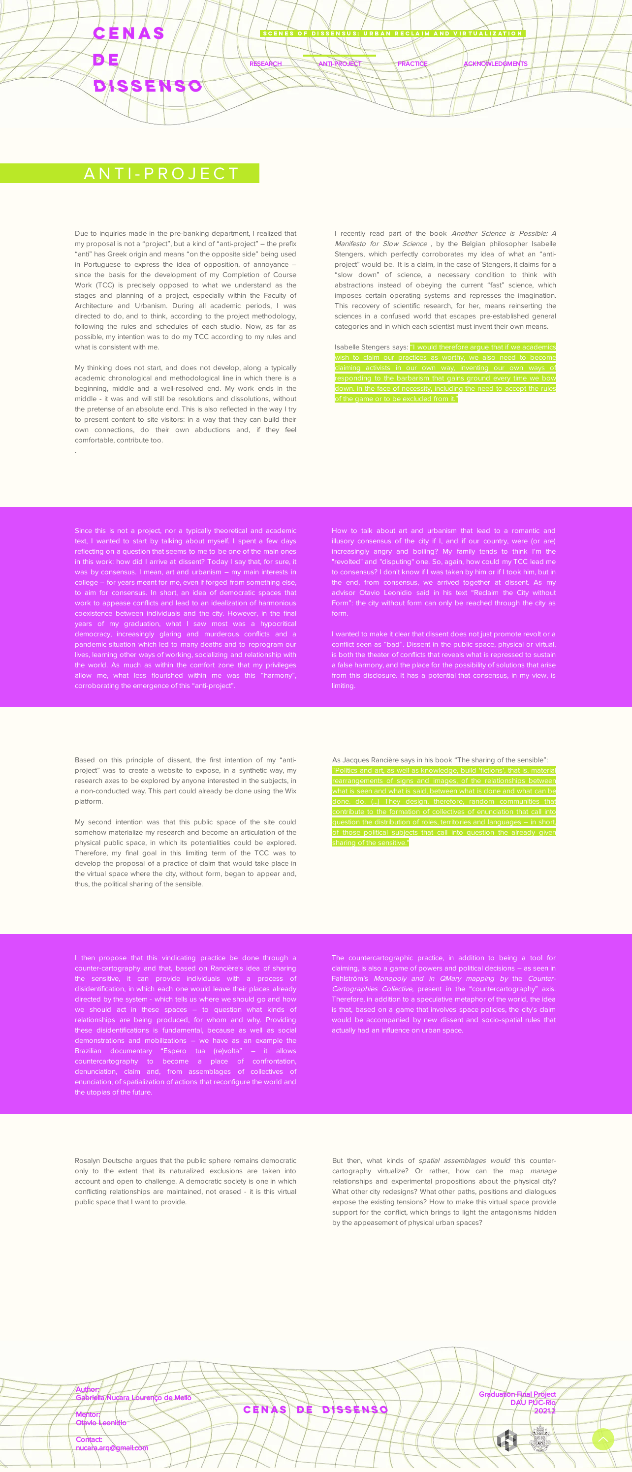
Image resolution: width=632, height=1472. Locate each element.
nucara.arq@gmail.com (112, 1447)
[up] (603, 1439)
